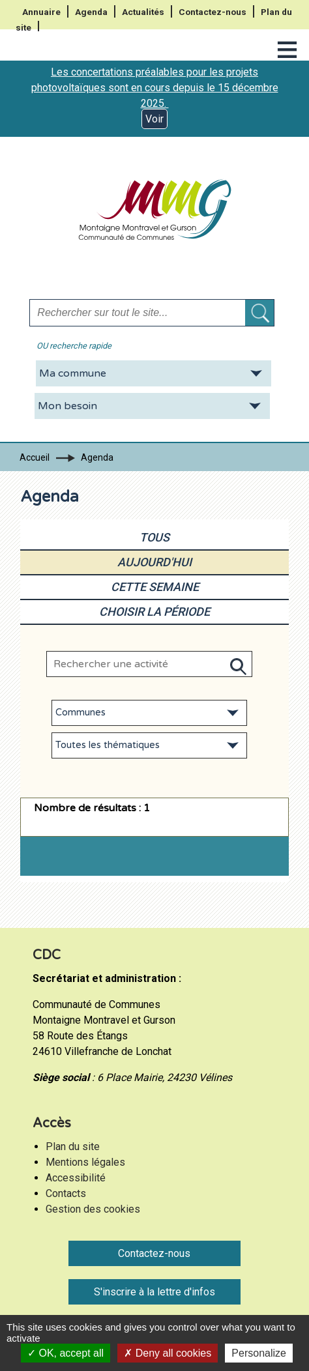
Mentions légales (85, 1162)
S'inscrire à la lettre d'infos (154, 1292)
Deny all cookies (167, 1353)
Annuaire (41, 12)
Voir (154, 119)
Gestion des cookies (93, 1209)
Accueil (35, 457)
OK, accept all (65, 1353)
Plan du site (73, 1146)
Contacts (66, 1193)
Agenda (91, 12)
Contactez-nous (212, 12)
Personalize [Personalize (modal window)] (258, 1353)
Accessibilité (76, 1178)
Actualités (143, 12)
